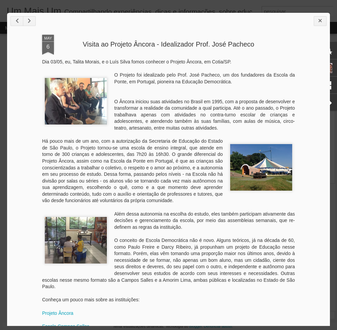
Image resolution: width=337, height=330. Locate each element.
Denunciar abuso (218, 326)
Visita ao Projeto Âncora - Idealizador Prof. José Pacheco (168, 44)
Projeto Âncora (57, 313)
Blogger (195, 326)
